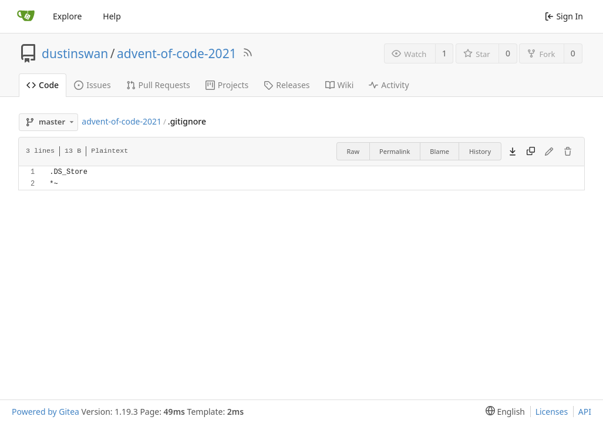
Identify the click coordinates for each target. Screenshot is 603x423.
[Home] (26, 16)
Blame (439, 151)
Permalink (394, 151)
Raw (352, 151)
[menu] (503, 411)
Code (42, 84)
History (480, 151)
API (584, 411)
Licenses (551, 411)
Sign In (564, 16)
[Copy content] (531, 151)
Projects (227, 84)
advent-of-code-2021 (177, 53)
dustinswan (75, 53)
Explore (67, 16)
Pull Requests (158, 84)
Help (112, 16)
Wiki (339, 84)
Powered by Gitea (45, 411)
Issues (92, 84)
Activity (389, 84)
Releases (286, 84)
